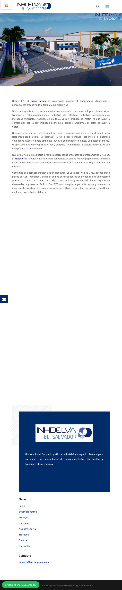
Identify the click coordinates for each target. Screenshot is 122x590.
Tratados (24, 534)
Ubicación (24, 522)
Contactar (24, 545)
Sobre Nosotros (28, 511)
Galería (23, 540)
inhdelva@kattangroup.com (34, 562)
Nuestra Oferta (27, 528)
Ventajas (24, 517)
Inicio (22, 505)
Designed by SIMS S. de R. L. (79, 585)
